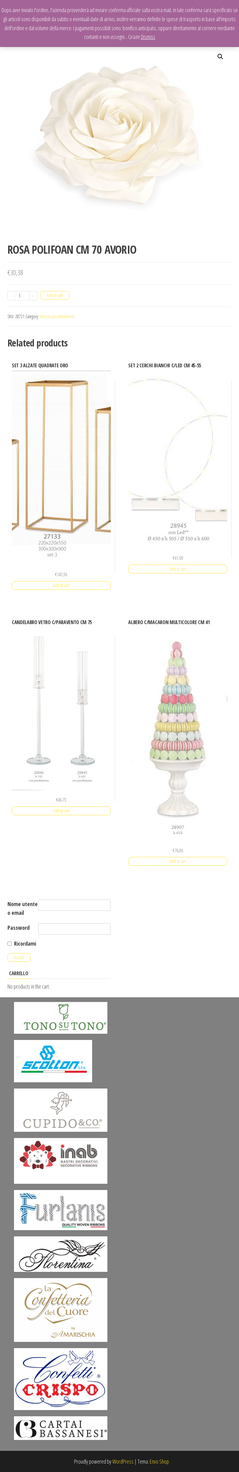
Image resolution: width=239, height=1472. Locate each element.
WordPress (123, 1461)
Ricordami (25, 943)
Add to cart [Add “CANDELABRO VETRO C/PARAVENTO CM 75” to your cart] (61, 811)
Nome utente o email (22, 908)
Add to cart (55, 295)
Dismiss (148, 36)
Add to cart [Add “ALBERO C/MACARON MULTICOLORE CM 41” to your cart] (178, 861)
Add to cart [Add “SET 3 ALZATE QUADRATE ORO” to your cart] (61, 585)
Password (18, 927)
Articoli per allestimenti (57, 316)
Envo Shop (159, 1461)
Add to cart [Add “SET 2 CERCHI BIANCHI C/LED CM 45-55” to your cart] (178, 569)
